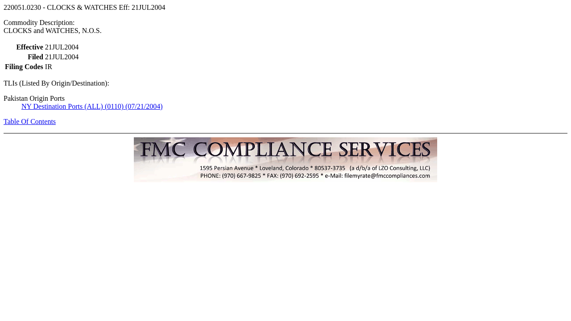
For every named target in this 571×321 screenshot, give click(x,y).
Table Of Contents (30, 121)
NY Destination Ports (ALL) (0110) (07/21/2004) (92, 106)
